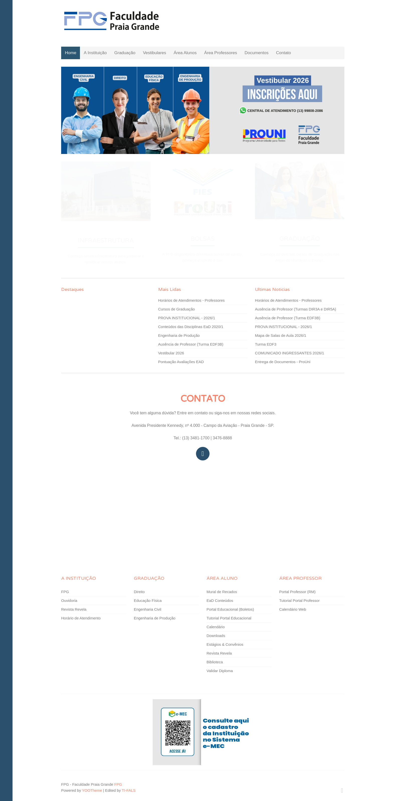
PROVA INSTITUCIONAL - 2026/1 (186, 318)
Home (70, 52)
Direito (139, 592)
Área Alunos (185, 52)
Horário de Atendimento (81, 618)
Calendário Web (292, 609)
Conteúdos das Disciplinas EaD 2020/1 (190, 327)
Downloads (216, 635)
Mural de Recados (222, 592)
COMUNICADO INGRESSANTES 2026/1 (289, 353)
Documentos (256, 52)
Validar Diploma (220, 671)
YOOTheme (92, 790)
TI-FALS (129, 790)
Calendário (216, 627)
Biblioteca (215, 662)
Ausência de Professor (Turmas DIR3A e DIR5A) (295, 309)
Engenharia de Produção (179, 335)
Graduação (124, 52)
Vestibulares (154, 52)
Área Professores (220, 52)
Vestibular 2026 (171, 353)
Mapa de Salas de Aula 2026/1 (280, 335)
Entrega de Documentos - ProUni (282, 362)
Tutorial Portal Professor (299, 600)
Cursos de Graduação (176, 309)
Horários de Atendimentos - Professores (191, 300)
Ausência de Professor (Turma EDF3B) (190, 344)
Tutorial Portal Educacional (229, 618)
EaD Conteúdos (220, 600)
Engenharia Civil (147, 609)
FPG (65, 592)
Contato (283, 52)
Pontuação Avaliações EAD (181, 362)
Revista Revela (73, 609)
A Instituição (95, 52)
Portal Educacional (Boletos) (230, 609)
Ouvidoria (69, 600)
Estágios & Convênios (225, 644)
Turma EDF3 (265, 344)
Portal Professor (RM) (297, 592)
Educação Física (148, 600)
